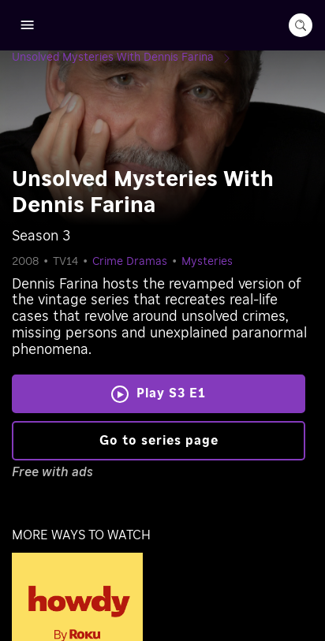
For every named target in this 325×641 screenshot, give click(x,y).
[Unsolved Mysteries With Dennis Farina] (125, 57)
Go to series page (159, 440)
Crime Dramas (129, 261)
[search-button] (300, 25)
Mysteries (207, 261)
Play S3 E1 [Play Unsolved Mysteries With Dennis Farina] (171, 393)
